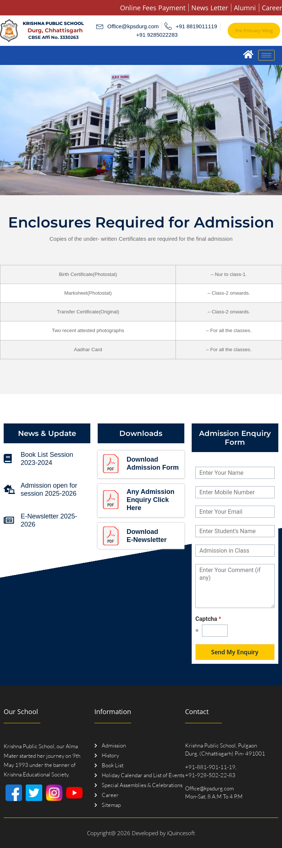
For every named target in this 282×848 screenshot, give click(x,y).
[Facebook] (14, 793)
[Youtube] (74, 793)
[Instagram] (54, 793)
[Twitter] (34, 793)
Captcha (208, 618)
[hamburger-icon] (266, 55)
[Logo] (9, 30)
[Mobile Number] (235, 492)
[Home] (248, 54)
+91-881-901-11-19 (210, 767)
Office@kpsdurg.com (209, 788)
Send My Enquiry (234, 652)
